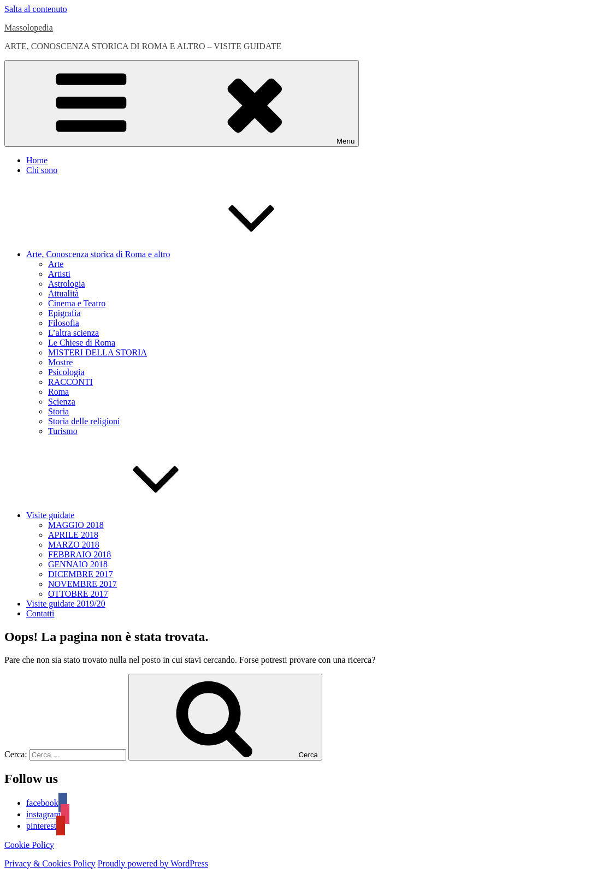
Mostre (60, 362)
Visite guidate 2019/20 (65, 603)
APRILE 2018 (73, 534)
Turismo (63, 431)
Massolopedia (28, 27)
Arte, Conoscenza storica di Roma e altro (180, 254)
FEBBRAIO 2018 (79, 554)
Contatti (40, 613)
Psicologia (66, 372)
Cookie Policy (29, 845)
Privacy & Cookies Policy (50, 863)
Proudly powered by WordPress (153, 863)
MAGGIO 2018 (76, 525)
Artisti (59, 273)
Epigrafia (64, 313)
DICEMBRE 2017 (80, 574)
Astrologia (66, 283)
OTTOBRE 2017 (78, 593)
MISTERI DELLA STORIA (97, 352)
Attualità (63, 293)
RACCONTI (70, 382)
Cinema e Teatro (76, 303)
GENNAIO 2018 (78, 564)
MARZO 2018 (73, 544)
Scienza (61, 401)
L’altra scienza (73, 332)
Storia (58, 411)
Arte (55, 264)
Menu (181, 103)
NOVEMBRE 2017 (82, 584)
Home (37, 160)
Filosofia (63, 323)
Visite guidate (132, 515)
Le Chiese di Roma (81, 342)
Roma (58, 391)
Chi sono (41, 170)
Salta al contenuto (35, 9)
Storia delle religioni (84, 421)
